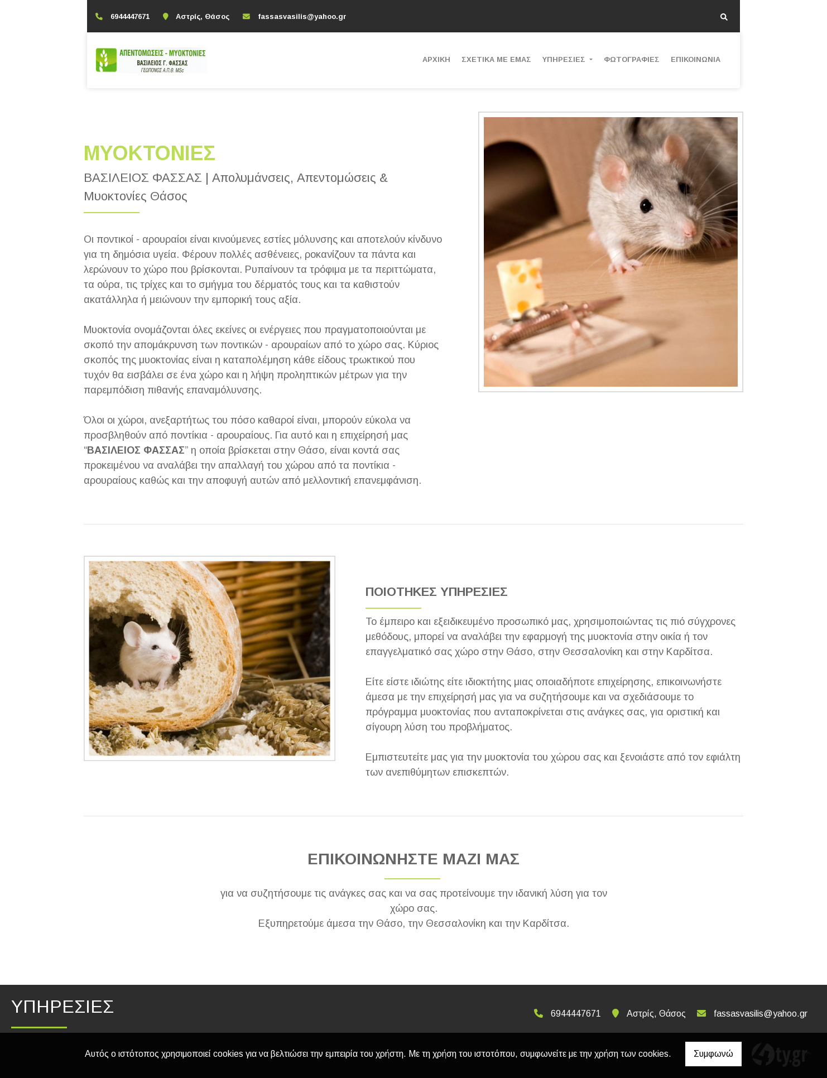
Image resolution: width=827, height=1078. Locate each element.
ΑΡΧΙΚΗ (436, 59)
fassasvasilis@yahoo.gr (302, 16)
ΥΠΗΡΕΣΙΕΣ (565, 59)
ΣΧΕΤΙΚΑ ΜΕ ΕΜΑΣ (496, 59)
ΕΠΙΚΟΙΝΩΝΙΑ (695, 59)
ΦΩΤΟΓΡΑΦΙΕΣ (632, 59)
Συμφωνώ (713, 1053)
